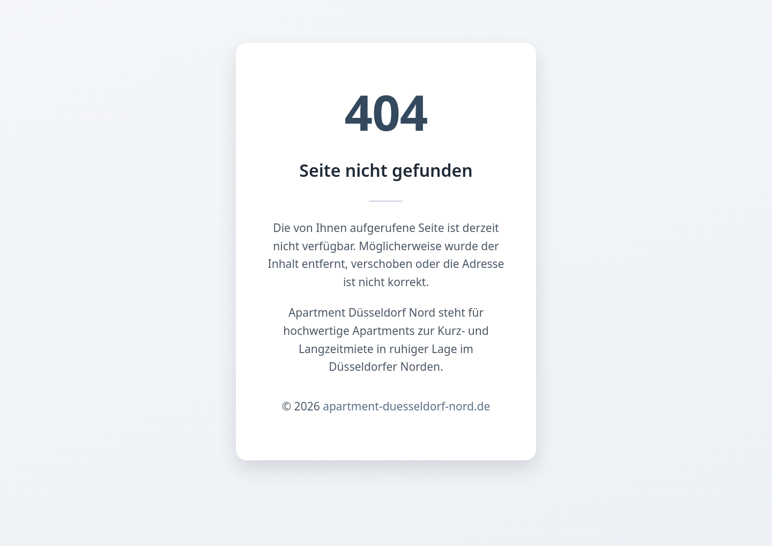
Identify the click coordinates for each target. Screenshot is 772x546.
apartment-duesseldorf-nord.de (406, 406)
